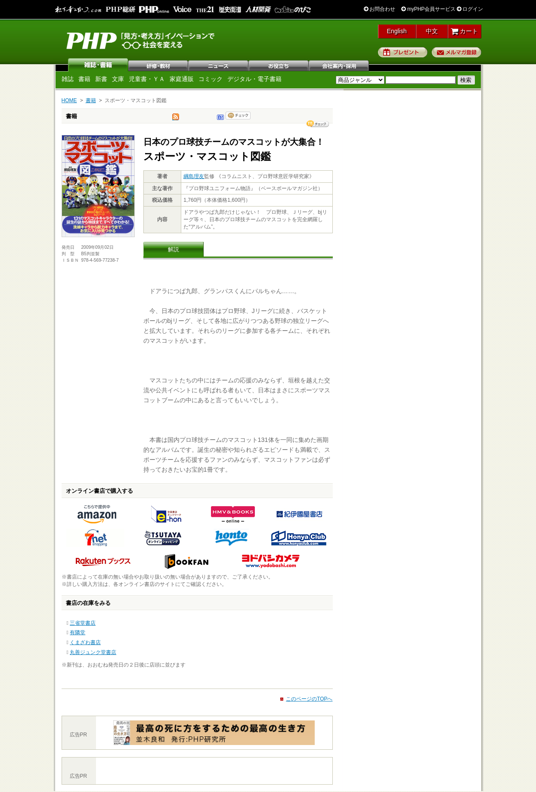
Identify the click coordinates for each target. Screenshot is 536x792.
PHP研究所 (141, 40)
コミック (210, 78)
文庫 (118, 78)
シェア (318, 123)
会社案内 (339, 64)
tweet (175, 119)
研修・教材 (158, 64)
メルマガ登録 (456, 52)
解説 (173, 249)
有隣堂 (77, 632)
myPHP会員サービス (428, 9)
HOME (69, 100)
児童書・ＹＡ (147, 78)
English (397, 31)
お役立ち (279, 64)
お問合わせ (379, 9)
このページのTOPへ (309, 699)
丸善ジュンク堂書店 (93, 652)
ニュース (219, 64)
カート (464, 31)
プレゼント (403, 52)
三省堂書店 (83, 623)
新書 (101, 78)
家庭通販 (182, 78)
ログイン (470, 9)
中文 (432, 31)
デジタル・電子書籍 (254, 78)
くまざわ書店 (85, 642)
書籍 (84, 78)
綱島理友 (193, 176)
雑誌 (98, 64)
